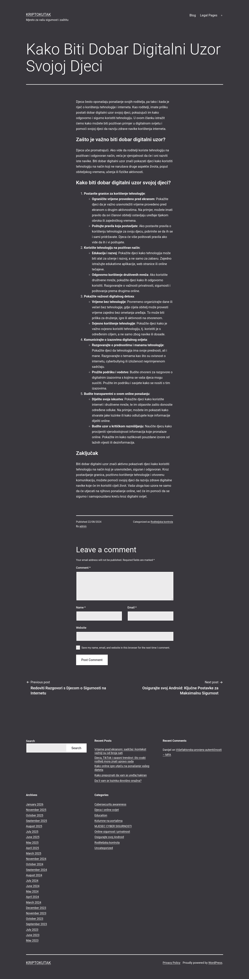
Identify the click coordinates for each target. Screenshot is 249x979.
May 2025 (32, 842)
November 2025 (36, 809)
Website (81, 627)
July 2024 (32, 880)
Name (81, 607)
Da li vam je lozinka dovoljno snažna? (118, 780)
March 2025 (33, 853)
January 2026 (34, 804)
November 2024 (36, 858)
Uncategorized (104, 848)
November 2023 (36, 913)
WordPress (215, 962)
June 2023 (32, 935)
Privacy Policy (171, 962)
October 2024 (34, 864)
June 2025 (32, 837)
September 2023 (36, 924)
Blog (192, 15)
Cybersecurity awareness (110, 804)
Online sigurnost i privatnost (112, 831)
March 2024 (33, 902)
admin (82, 526)
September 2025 (36, 820)
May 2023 (32, 940)
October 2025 (34, 815)
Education (101, 815)
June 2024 (32, 886)
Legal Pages (208, 15)
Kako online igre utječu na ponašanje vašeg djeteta (122, 767)
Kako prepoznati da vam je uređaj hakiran (121, 775)
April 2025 (32, 848)
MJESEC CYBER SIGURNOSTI (113, 826)
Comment (83, 567)
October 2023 (34, 918)
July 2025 (32, 831)
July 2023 (32, 929)
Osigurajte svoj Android (109, 837)
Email (131, 607)
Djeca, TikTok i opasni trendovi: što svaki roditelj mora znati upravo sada (120, 759)
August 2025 (34, 826)
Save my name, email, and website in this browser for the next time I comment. (126, 647)
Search (30, 741)
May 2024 (32, 891)
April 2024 (32, 896)
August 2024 (34, 875)
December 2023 (36, 907)
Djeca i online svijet (107, 809)
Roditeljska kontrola (162, 521)
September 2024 (36, 869)
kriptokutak (38, 14)
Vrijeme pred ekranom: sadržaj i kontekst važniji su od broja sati (120, 751)
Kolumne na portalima (109, 820)
